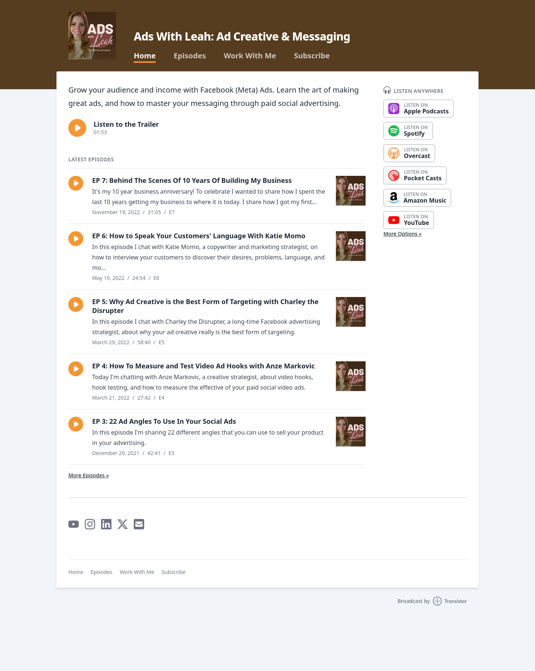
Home (145, 55)
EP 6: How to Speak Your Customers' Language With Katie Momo (198, 235)
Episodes (190, 55)
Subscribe (312, 55)
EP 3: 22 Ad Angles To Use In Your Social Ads (164, 421)
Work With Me (250, 55)
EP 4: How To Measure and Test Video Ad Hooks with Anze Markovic (203, 365)
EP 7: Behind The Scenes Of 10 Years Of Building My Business (192, 180)
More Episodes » (88, 475)
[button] (77, 128)
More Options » (402, 233)
